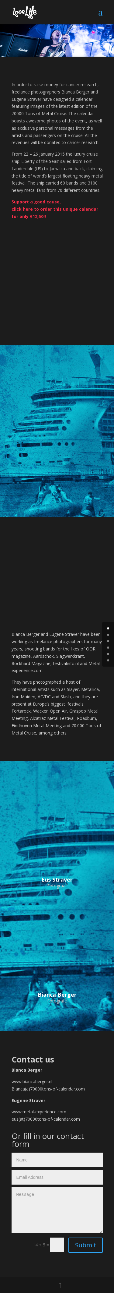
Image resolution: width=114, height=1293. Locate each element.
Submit (85, 1245)
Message (57, 1210)
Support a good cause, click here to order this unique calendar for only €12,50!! (55, 209)
